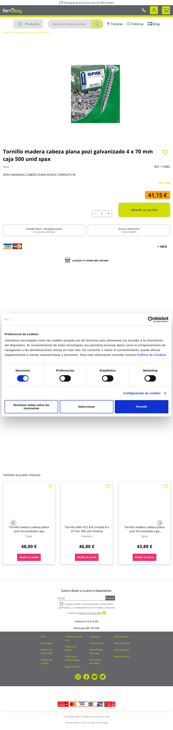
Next (159, 523)
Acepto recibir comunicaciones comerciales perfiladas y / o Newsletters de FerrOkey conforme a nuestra (86, 608)
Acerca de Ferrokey (95, 661)
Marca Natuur (122, 649)
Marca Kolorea (122, 643)
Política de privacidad (46, 651)
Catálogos (95, 636)
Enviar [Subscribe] (110, 598)
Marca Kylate (121, 636)
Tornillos (44, 32)
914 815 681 (92, 621)
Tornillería (31, 32)
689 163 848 (92, 628)
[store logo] (12, 10)
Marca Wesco (121, 656)
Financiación (96, 643)
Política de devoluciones (72, 658)
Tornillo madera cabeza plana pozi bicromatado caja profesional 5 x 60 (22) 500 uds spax (144, 533)
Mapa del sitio (73, 666)
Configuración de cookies (142, 394)
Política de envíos (70, 648)
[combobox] (75, 24)
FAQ (43, 636)
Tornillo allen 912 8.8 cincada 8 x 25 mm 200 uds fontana (87, 529)
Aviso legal (47, 643)
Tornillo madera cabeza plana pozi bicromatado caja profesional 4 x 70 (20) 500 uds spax (28, 533)
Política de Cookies (151, 356)
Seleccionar (85, 406)
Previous (13, 523)
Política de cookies (46, 661)
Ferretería (17, 32)
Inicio (6, 32)
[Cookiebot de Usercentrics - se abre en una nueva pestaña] (150, 321)
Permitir (141, 406)
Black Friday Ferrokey (96, 651)
